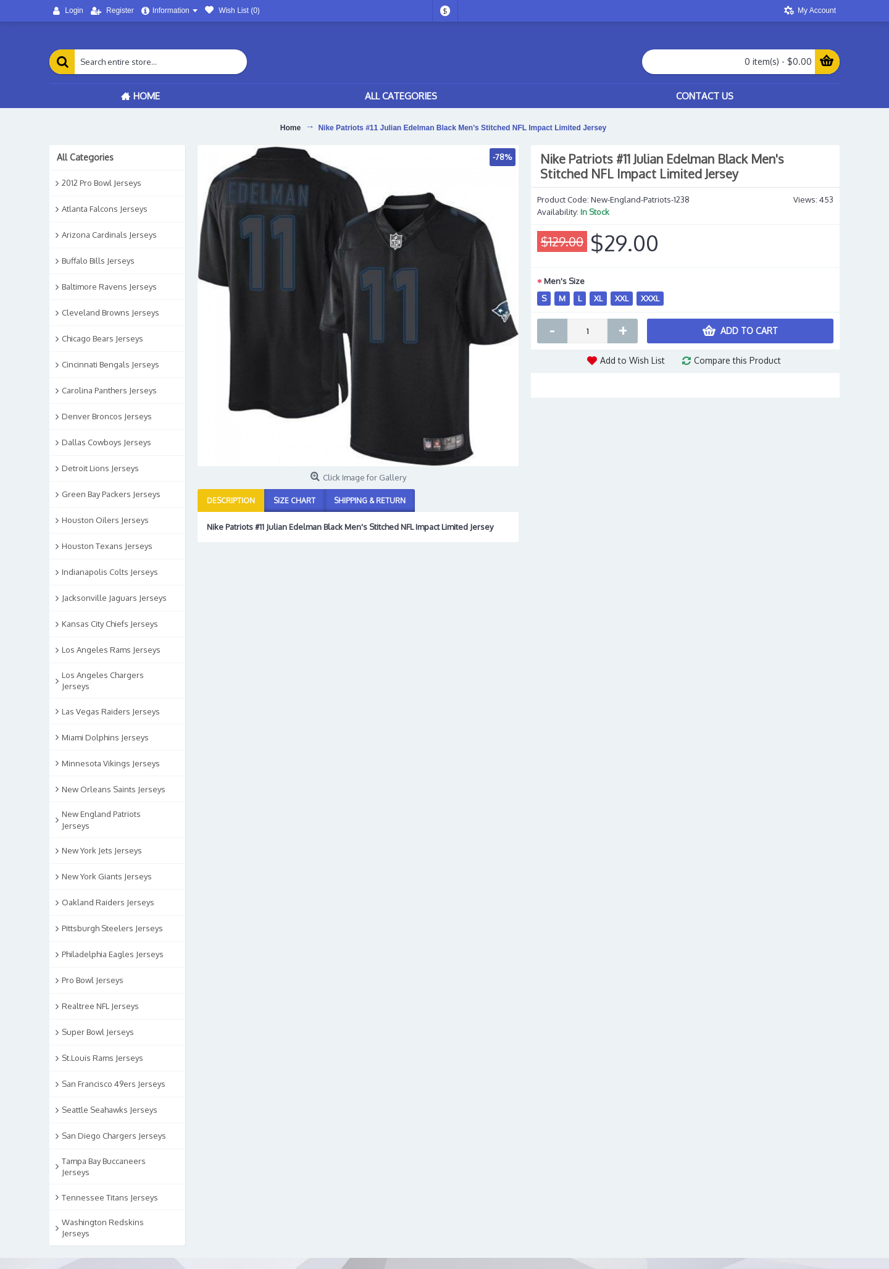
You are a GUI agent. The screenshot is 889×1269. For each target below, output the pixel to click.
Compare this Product (737, 360)
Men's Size (564, 281)
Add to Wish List (632, 360)
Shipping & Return (370, 500)
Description (231, 500)
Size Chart (294, 500)
